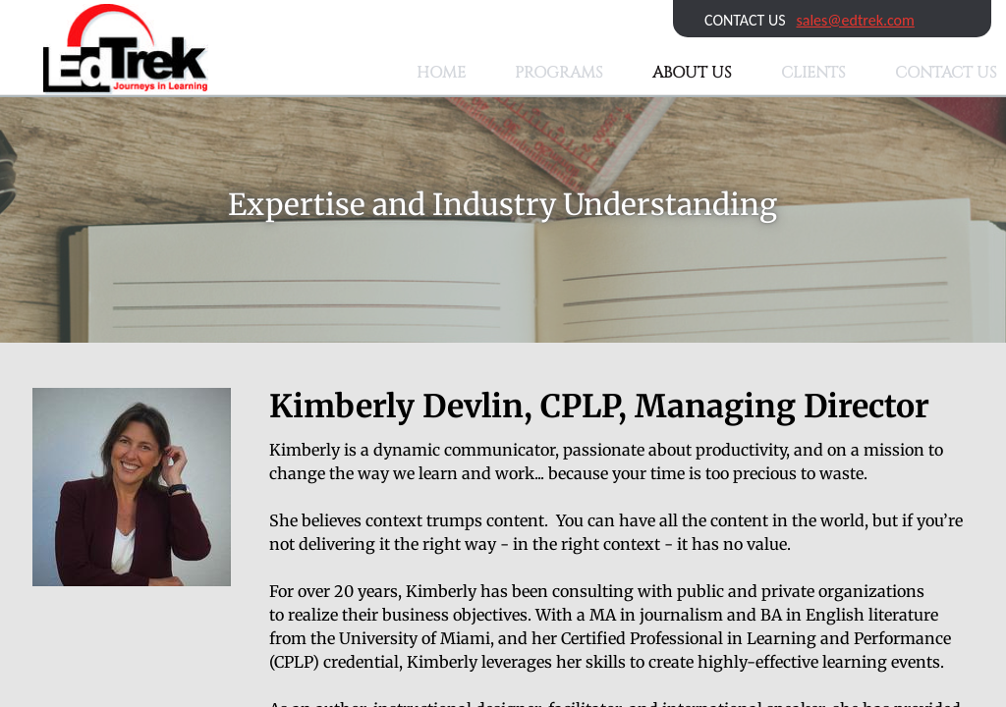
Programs (559, 73)
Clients (813, 73)
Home (441, 73)
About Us (692, 73)
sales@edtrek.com (856, 20)
